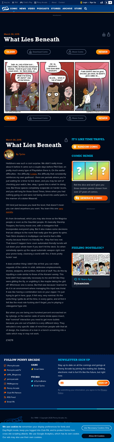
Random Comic (85, 147)
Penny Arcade (11, 389)
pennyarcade (11, 380)
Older (11, 52)
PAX (15, 2)
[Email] (77, 384)
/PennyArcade (11, 366)
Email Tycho (38, 386)
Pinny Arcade (40, 2)
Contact (62, 2)
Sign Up (93, 2)
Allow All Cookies (96, 435)
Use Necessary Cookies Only (96, 427)
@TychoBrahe (38, 382)
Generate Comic (88, 198)
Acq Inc (6, 2)
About (54, 2)
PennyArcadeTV (12, 371)
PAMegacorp (11, 384)
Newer (103, 52)
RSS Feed (10, 398)
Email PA (9, 402)
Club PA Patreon (12, 393)
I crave (33, 173)
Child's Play (26, 2)
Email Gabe (37, 370)
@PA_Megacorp (12, 375)
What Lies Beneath (34, 145)
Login (85, 2)
